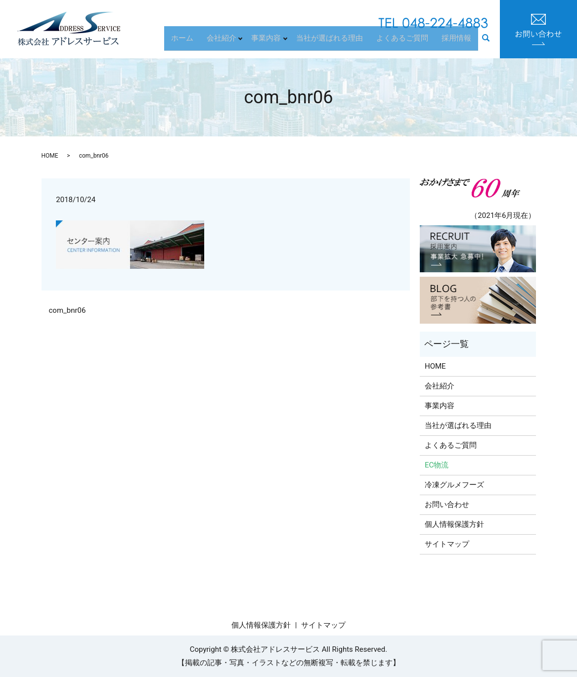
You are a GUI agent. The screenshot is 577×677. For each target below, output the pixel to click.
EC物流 (436, 465)
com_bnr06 (67, 310)
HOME (50, 155)
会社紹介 (232, 42)
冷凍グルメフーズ (454, 484)
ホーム (197, 42)
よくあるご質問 (409, 42)
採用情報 (459, 42)
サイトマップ (447, 544)
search (490, 43)
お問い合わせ (447, 504)
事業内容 (277, 42)
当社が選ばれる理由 (341, 42)
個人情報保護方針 (454, 524)
